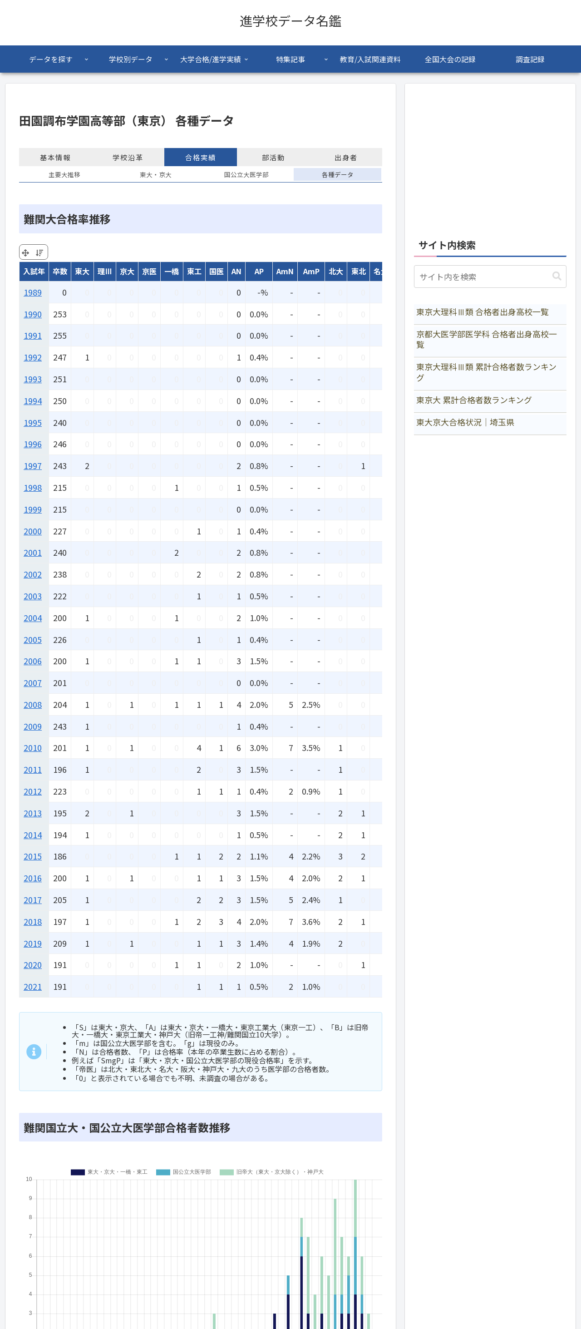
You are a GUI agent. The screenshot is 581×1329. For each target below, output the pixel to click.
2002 (33, 574)
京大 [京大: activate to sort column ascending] (127, 271)
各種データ (338, 174)
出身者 (346, 157)
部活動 (273, 157)
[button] (557, 276)
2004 (33, 617)
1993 (33, 379)
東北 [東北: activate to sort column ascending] (358, 271)
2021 (33, 986)
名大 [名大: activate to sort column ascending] (381, 271)
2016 (33, 878)
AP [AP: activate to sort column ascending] (259, 271)
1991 (33, 335)
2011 (33, 769)
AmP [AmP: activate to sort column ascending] (311, 271)
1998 (33, 487)
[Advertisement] (490, 156)
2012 (33, 791)
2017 (33, 899)
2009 (33, 726)
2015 (33, 856)
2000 (33, 531)
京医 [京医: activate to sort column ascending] (149, 271)
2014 (33, 834)
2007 (33, 682)
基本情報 (55, 157)
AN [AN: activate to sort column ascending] (236, 271)
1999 (33, 509)
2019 (33, 943)
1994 (33, 400)
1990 (33, 314)
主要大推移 (64, 174)
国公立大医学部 (246, 174)
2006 (33, 661)
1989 (33, 292)
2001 (33, 552)
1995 (33, 422)
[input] (490, 276)
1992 (33, 357)
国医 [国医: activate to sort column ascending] (216, 271)
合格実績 (200, 157)
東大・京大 (156, 174)
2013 (33, 813)
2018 (33, 921)
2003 (33, 596)
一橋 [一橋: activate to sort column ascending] (171, 271)
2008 (33, 704)
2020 (33, 964)
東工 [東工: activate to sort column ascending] (194, 271)
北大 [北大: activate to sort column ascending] (336, 271)
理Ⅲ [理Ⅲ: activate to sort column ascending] (105, 271)
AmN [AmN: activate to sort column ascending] (285, 271)
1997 (33, 465)
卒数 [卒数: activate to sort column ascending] (60, 271)
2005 (33, 639)
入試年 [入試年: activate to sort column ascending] (34, 271)
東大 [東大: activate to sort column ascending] (82, 271)
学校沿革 (128, 157)
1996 (33, 444)
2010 (33, 747)
